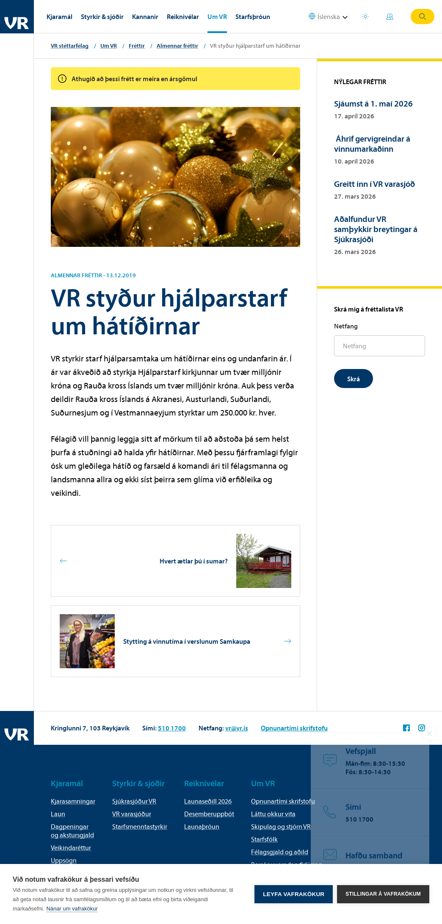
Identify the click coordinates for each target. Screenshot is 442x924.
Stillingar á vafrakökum (383, 894)
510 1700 (172, 728)
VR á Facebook (406, 727)
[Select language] (329, 17)
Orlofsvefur (365, 16)
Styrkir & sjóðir (102, 16)
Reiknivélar (183, 16)
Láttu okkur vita (273, 813)
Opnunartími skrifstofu (294, 728)
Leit (422, 16)
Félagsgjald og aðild (279, 851)
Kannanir (145, 16)
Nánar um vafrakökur (71, 908)
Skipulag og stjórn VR (281, 826)
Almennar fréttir (177, 45)
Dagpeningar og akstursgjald (72, 830)
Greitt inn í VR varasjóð (374, 183)
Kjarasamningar (73, 801)
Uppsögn (64, 860)
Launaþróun (201, 826)
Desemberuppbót (209, 813)
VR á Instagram (421, 727)
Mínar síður (389, 16)
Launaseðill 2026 (208, 801)
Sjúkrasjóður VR (134, 801)
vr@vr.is (236, 728)
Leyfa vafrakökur (293, 894)
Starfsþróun (252, 16)
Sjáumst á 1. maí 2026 (373, 103)
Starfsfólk (264, 839)
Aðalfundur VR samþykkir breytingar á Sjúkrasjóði (375, 228)
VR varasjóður (131, 813)
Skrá (353, 379)
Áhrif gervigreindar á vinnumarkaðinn (372, 143)
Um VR (217, 16)
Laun (58, 813)
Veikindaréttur (71, 847)
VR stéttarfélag (69, 45)
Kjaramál (59, 16)
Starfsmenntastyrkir (139, 826)
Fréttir (137, 45)
